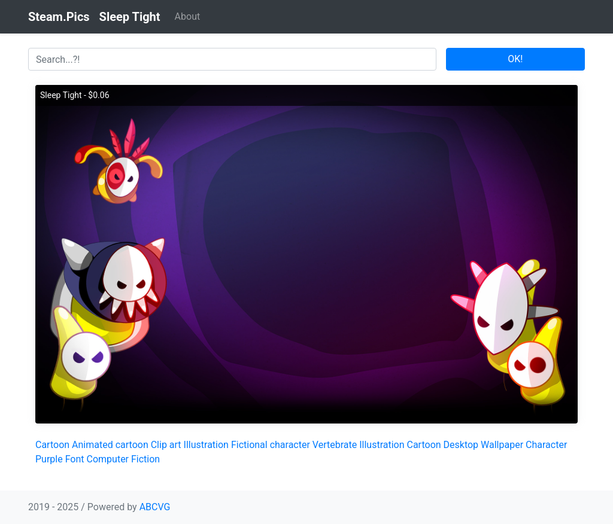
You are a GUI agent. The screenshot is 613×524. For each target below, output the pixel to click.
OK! (515, 59)
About (188, 16)
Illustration (206, 444)
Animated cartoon (110, 444)
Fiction (145, 459)
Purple (49, 459)
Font (74, 459)
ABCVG (155, 507)
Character (546, 444)
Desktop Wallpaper (484, 444)
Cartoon (52, 444)
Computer (108, 459)
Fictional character (270, 444)
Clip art (166, 444)
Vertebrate (334, 444)
